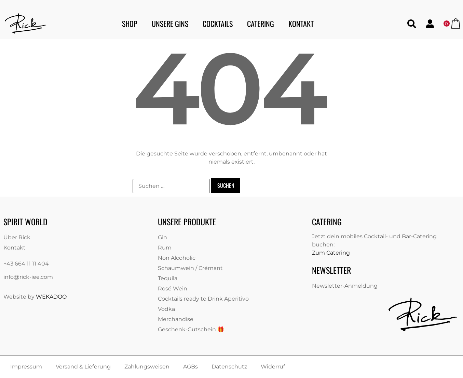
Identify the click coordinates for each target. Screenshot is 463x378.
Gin (162, 237)
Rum (165, 247)
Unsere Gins (170, 23)
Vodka (166, 309)
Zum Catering (331, 253)
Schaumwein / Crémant (190, 268)
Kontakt (301, 23)
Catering (260, 23)
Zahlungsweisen (146, 366)
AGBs (190, 366)
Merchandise (175, 319)
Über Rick (16, 237)
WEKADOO (51, 296)
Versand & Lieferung (83, 366)
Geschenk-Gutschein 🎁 (191, 329)
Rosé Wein (172, 288)
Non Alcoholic (176, 258)
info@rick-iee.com (28, 277)
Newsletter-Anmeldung (345, 286)
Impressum (26, 366)
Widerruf (273, 366)
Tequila (167, 278)
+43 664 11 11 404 (26, 263)
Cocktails (218, 23)
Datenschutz (229, 366)
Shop (129, 23)
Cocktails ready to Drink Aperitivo (203, 299)
